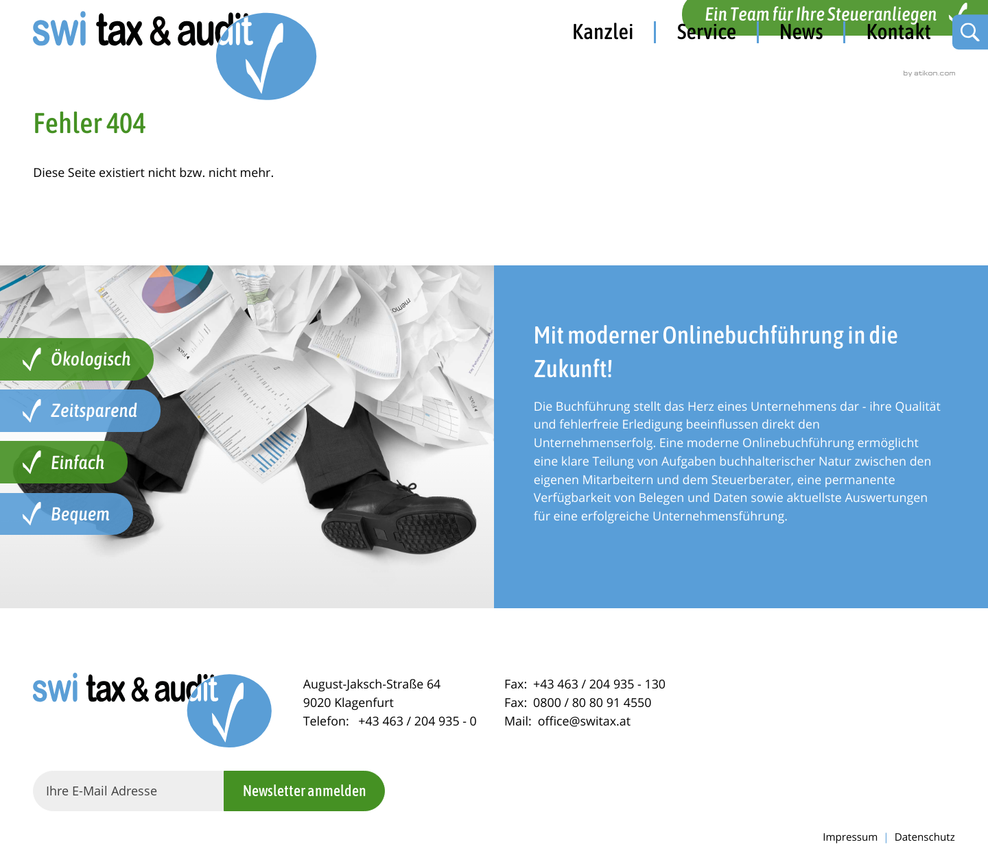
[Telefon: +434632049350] (417, 721)
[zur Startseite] (177, 58)
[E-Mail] (128, 791)
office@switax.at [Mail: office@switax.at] (584, 721)
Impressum (850, 837)
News (801, 31)
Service (706, 31)
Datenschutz (925, 837)
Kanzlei (603, 31)
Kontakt (898, 31)
